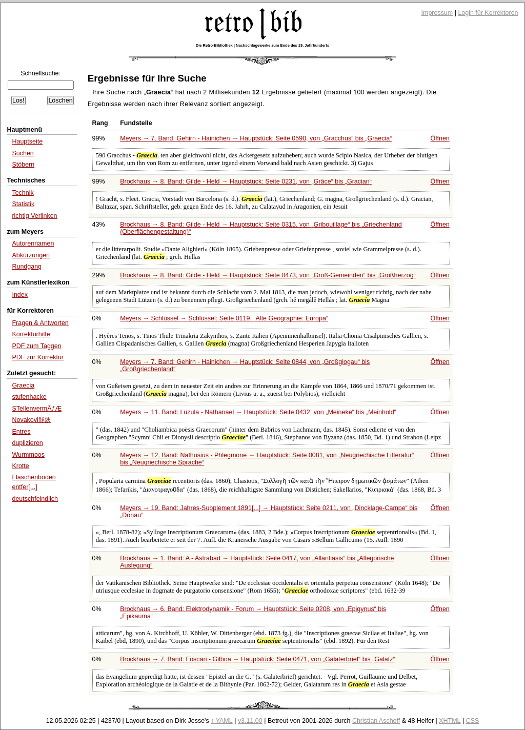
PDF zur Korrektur (38, 357)
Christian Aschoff (376, 720)
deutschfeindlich (35, 498)
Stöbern (23, 164)
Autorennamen (33, 243)
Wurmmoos (28, 454)
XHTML (449, 720)
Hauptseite (27, 141)
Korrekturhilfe (31, 334)
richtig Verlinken (34, 215)
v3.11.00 (250, 720)
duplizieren (27, 443)
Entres (21, 431)
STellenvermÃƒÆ (36, 408)
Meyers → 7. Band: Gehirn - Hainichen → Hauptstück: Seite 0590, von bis (256, 138)
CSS (472, 720)
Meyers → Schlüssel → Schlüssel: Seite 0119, (224, 318)
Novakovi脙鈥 (31, 419)
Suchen (22, 153)
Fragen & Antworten (40, 323)
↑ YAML (222, 720)
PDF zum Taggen (36, 346)
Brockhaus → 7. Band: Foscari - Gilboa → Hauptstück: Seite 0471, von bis (257, 659)
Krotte (20, 466)
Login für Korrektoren (488, 12)
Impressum (437, 12)
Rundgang (27, 266)
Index (20, 294)
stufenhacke (29, 396)
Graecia (23, 385)
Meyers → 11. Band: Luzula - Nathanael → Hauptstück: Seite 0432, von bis (258, 412)
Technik (22, 192)
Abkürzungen (31, 255)
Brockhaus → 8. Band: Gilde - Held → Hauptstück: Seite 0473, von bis (268, 275)
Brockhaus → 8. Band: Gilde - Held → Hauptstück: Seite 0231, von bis (246, 181)
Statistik (23, 204)
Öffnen (440, 138)
